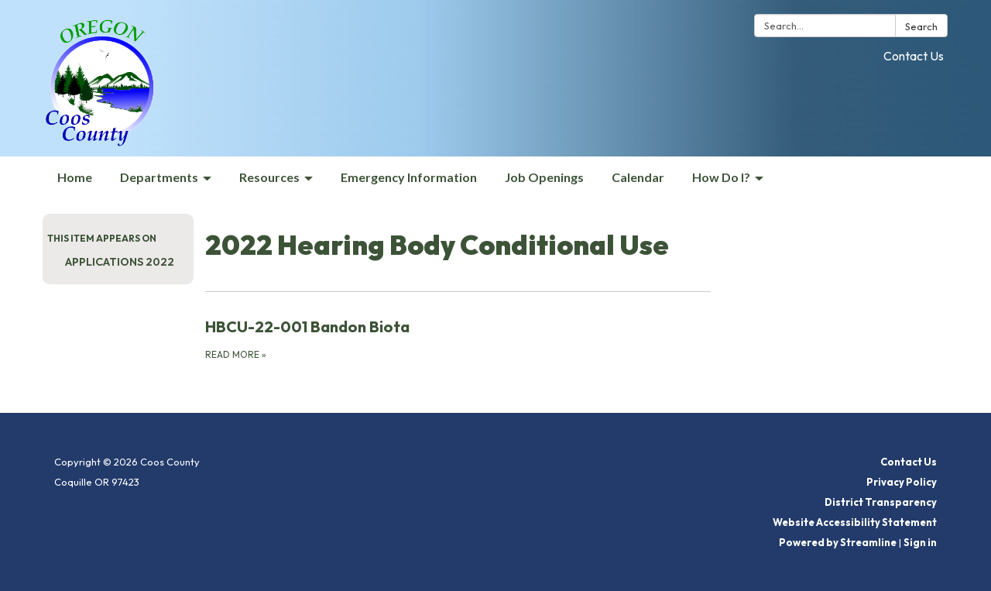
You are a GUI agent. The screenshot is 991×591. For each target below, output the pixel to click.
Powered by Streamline (838, 542)
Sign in (920, 542)
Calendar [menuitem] (638, 177)
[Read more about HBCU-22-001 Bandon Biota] (458, 338)
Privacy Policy (901, 482)
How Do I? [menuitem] (721, 177)
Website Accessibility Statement (855, 522)
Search (921, 26)
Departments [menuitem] (159, 177)
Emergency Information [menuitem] (409, 177)
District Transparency (881, 502)
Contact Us (913, 56)
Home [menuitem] (74, 177)
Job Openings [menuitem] (544, 177)
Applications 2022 (119, 262)
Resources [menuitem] (269, 177)
